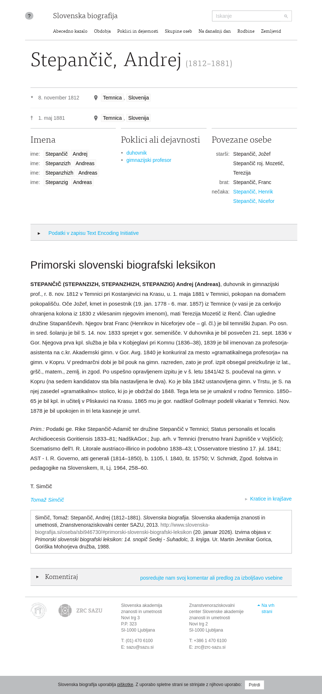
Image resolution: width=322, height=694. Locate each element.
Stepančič (56, 154)
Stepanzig (56, 182)
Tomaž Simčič (47, 500)
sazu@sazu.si (140, 647)
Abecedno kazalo (70, 31)
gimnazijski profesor (148, 160)
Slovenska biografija (85, 16)
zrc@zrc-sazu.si (210, 647)
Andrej (80, 154)
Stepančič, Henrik (253, 192)
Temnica (112, 98)
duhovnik (136, 153)
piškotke (125, 684)
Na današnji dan (215, 31)
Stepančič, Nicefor (253, 201)
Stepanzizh (57, 163)
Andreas (85, 163)
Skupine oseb (178, 31)
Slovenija (138, 98)
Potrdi (254, 684)
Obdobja (102, 31)
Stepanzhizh (59, 173)
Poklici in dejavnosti (137, 31)
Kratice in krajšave (271, 499)
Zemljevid (271, 31)
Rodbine (245, 31)
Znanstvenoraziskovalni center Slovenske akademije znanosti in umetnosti (216, 611)
